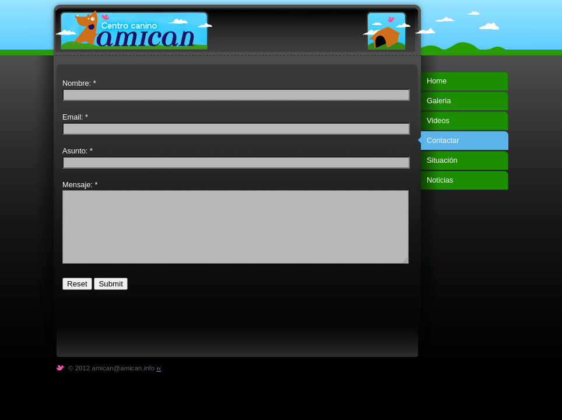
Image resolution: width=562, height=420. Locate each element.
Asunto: (74, 150)
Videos (438, 120)
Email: (72, 117)
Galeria (439, 100)
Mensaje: (77, 184)
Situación (442, 160)
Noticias (440, 180)
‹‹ (158, 368)
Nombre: (76, 83)
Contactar (443, 140)
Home (437, 80)
